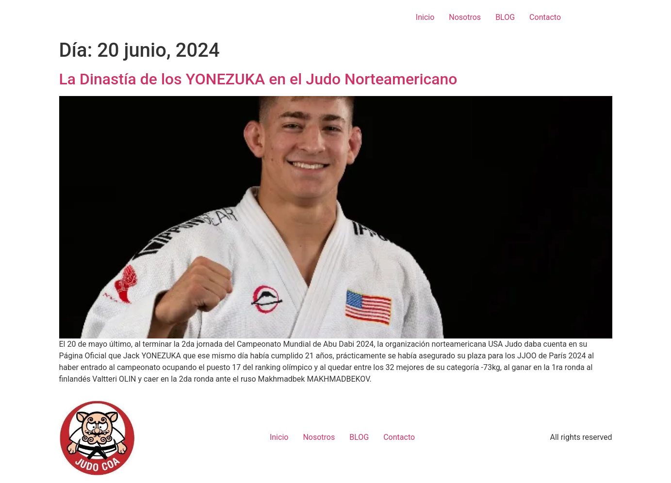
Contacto (545, 17)
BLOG (505, 17)
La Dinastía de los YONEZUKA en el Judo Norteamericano (258, 79)
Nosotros (465, 17)
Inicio (425, 17)
